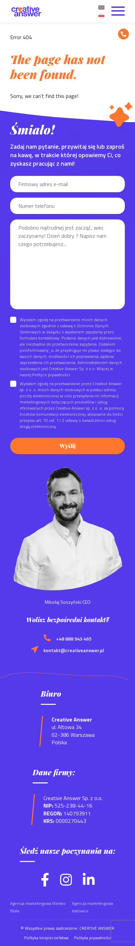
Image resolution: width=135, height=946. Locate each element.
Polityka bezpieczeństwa (46, 937)
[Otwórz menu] (118, 11)
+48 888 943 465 (74, 638)
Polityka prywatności (92, 937)
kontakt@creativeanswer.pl (73, 650)
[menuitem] (101, 7)
